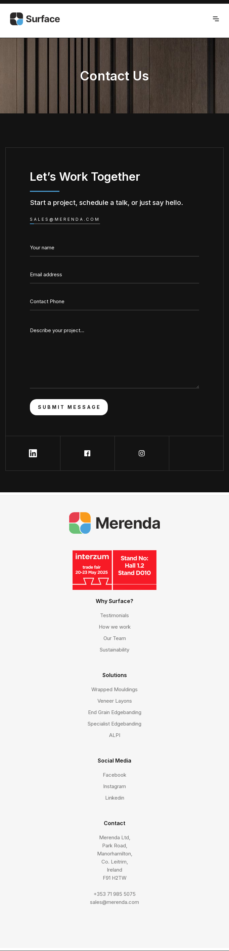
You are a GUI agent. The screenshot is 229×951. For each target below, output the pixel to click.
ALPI (114, 735)
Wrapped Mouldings (114, 689)
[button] (216, 18)
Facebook (114, 775)
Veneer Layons (114, 701)
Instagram (114, 786)
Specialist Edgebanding (114, 723)
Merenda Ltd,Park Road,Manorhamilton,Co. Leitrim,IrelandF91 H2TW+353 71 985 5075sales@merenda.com (114, 869)
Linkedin (114, 798)
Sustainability (114, 649)
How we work (115, 627)
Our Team (114, 638)
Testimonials (114, 615)
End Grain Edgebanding (114, 712)
